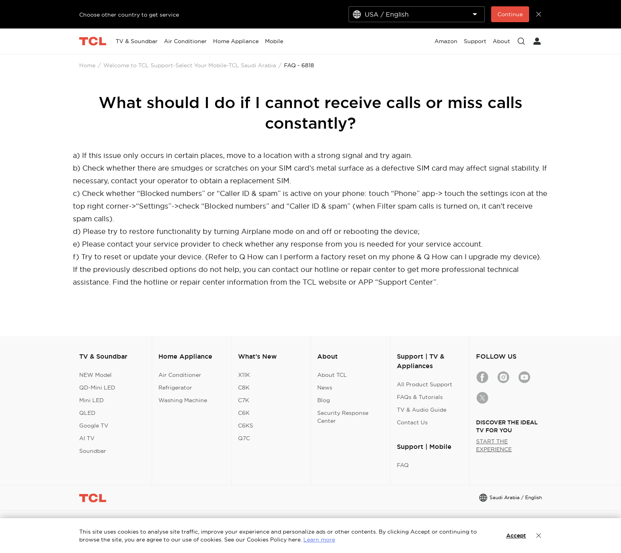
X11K (244, 374)
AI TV (87, 438)
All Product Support (424, 384)
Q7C (244, 438)
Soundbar (92, 450)
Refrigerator (175, 387)
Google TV (94, 425)
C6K (244, 412)
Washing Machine (182, 400)
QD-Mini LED (97, 387)
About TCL (332, 374)
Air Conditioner (179, 374)
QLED (87, 412)
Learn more (319, 539)
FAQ (403, 465)
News (324, 387)
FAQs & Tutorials (420, 397)
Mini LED (91, 400)
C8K (244, 387)
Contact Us (412, 422)
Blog (323, 400)
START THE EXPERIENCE (494, 445)
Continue (510, 14)
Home (87, 65)
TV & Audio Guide (421, 409)
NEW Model (95, 374)
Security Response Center (342, 416)
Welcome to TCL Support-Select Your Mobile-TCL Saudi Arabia (189, 65)
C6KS (245, 425)
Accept (516, 535)
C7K (243, 400)
